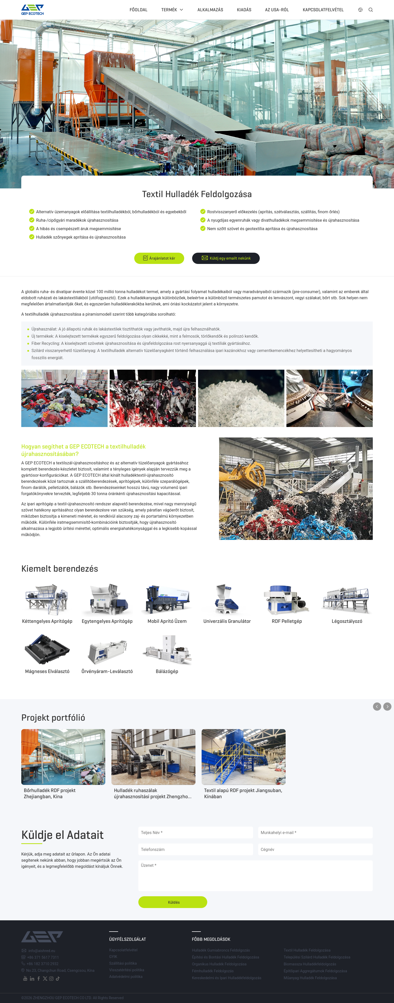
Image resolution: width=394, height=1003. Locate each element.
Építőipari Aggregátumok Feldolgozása (315, 971)
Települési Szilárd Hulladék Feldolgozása (317, 957)
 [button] (387, 706)
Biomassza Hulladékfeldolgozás (310, 964)
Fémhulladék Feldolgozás (213, 971)
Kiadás (244, 10)
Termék (169, 10)
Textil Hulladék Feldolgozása (307, 950)
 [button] (360, 10)
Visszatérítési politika (126, 970)
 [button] (377, 706)
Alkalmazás (210, 10)
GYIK (113, 957)
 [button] (371, 10)
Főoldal (139, 10)
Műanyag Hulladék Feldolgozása (310, 978)
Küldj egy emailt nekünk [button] (230, 258)
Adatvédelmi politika (125, 977)
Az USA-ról (277, 10)
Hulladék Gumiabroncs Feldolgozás (221, 950)
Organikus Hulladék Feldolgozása (219, 964)
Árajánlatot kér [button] (162, 258)
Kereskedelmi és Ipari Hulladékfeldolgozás (226, 978)
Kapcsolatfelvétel (323, 10)
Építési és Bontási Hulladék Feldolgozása (225, 957)
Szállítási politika (123, 963)
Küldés (174, 902)
